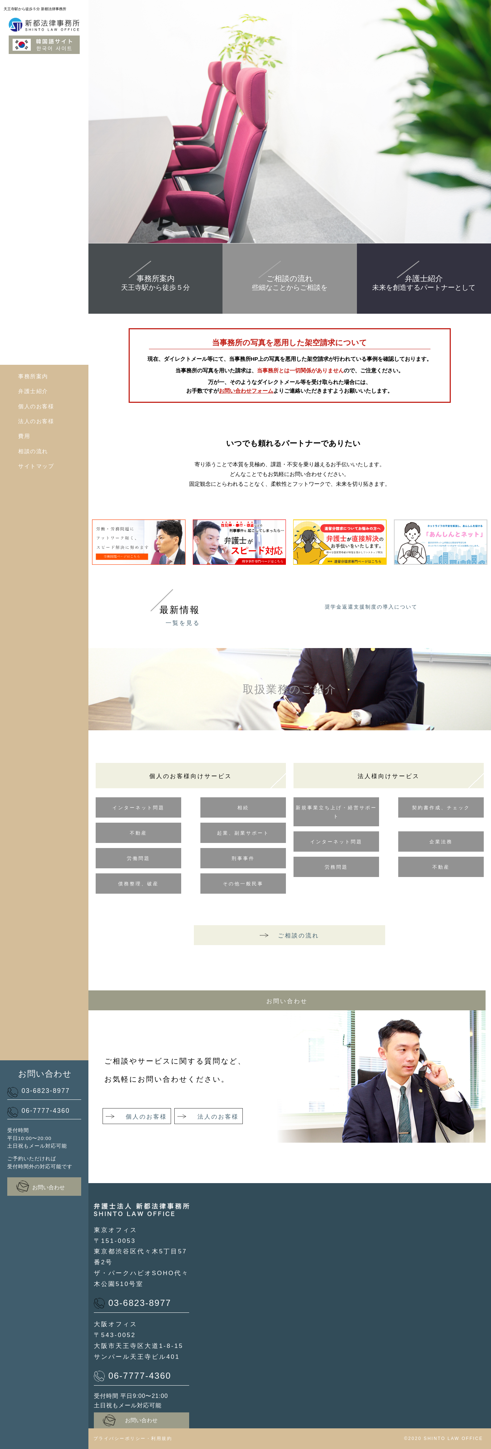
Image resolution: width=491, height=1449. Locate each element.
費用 (24, 436)
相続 (243, 807)
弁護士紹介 (33, 391)
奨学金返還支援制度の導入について (371, 607)
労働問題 (138, 858)
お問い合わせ (40, 1186)
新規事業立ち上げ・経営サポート (336, 812)
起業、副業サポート (243, 833)
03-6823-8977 (38, 1092)
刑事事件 (243, 858)
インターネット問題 (138, 807)
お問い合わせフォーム (246, 391)
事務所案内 (33, 376)
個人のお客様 (36, 406)
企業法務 (441, 841)
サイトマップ (36, 466)
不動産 (138, 833)
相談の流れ (33, 451)
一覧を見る (183, 623)
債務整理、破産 (138, 883)
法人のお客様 (36, 421)
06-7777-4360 (38, 1112)
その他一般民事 (243, 883)
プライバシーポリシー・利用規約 (132, 1438)
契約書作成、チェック (441, 807)
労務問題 (336, 867)
